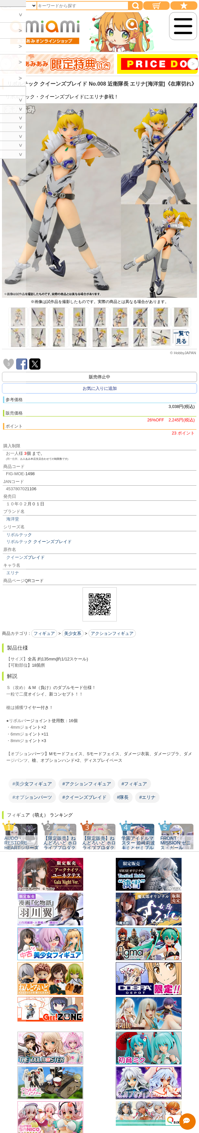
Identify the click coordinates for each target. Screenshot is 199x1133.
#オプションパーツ (32, 797)
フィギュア (44, 633)
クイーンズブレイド (25, 557)
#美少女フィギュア (32, 783)
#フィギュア (134, 783)
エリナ (12, 572)
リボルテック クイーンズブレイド (39, 541)
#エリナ (147, 797)
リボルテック (19, 534)
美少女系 (72, 633)
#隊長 (123, 797)
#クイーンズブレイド (84, 797)
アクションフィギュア (112, 633)
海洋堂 (12, 518)
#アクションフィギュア (86, 783)
